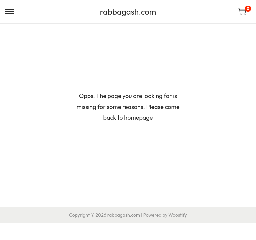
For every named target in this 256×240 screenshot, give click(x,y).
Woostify (177, 215)
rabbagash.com (128, 12)
